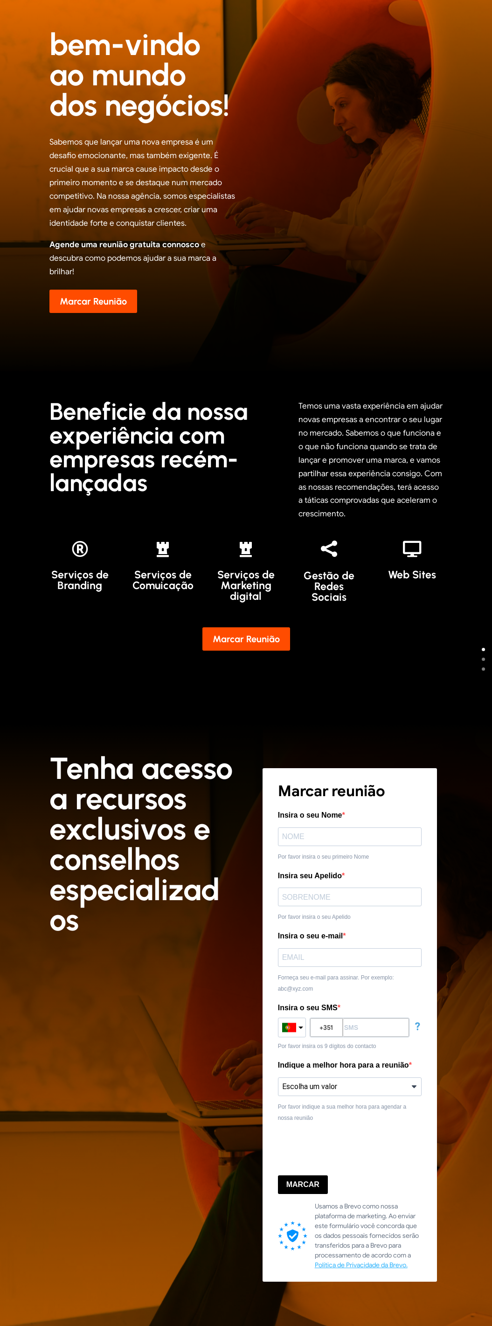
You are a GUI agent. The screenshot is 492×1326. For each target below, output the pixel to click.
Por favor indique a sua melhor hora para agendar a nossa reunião (342, 1112)
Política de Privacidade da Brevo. (361, 1265)
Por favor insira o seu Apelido (314, 917)
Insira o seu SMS (308, 1008)
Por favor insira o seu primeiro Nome (323, 857)
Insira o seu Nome (310, 815)
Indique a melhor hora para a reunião (343, 1065)
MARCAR (302, 1184)
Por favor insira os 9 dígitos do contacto (327, 1046)
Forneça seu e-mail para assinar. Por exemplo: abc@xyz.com (336, 983)
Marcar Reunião (93, 301)
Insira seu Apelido (310, 876)
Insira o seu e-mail (310, 936)
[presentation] (349, 1150)
